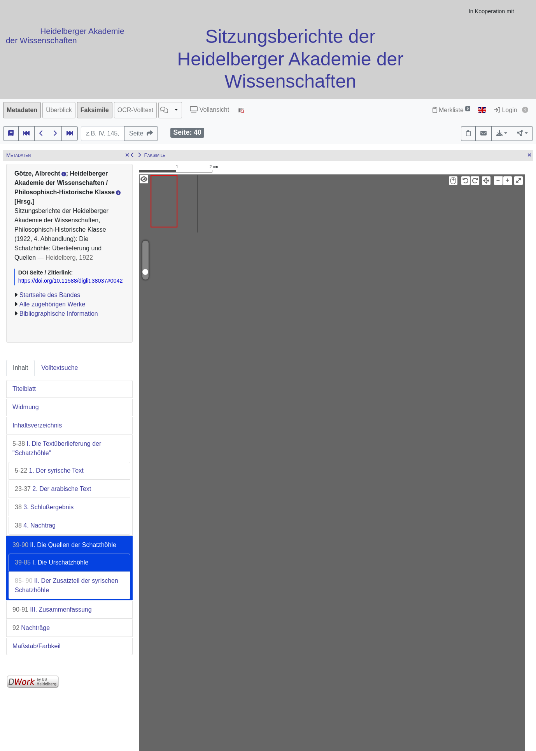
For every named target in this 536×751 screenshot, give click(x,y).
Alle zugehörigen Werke (52, 304)
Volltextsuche (59, 367)
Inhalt (20, 367)
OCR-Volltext (135, 110)
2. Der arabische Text (53, 488)
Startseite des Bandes (50, 295)
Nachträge (31, 627)
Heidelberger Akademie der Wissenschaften (65, 35)
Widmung (25, 407)
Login (505, 110)
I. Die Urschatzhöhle (51, 562)
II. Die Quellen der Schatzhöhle (64, 545)
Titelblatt (24, 388)
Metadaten (22, 110)
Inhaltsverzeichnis (37, 425)
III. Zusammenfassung (52, 609)
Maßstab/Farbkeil (36, 646)
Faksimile (95, 110)
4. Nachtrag (35, 525)
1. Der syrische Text (49, 470)
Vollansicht (209, 109)
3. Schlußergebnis (44, 507)
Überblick (59, 110)
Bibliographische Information (58, 313)
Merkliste (451, 110)
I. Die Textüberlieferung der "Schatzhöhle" (56, 448)
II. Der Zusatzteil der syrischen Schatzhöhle (66, 585)
